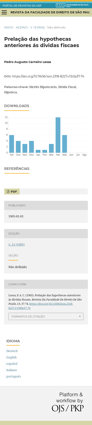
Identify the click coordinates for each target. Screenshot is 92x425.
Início (8, 27)
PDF (13, 191)
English (11, 357)
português (13, 376)
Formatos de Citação (28, 316)
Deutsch (12, 351)
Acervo (22, 27)
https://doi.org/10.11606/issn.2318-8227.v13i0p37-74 (48, 76)
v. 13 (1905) (37, 27)
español (11, 364)
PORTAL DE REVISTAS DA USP (22, 5)
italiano (11, 370)
